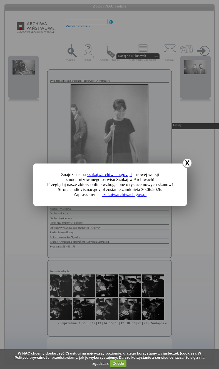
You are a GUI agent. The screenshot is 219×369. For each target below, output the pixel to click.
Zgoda (118, 363)
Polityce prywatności (32, 357)
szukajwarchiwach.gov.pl (109, 174)
